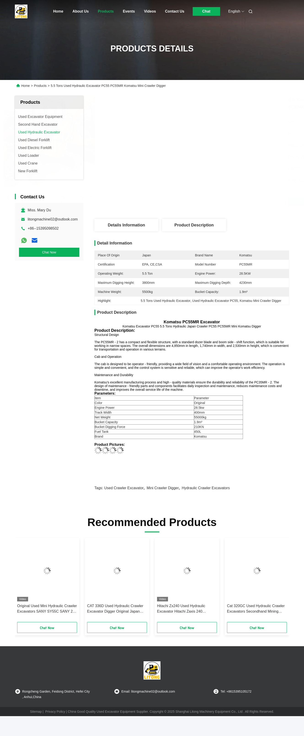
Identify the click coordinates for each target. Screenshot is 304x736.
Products (106, 11)
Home (58, 11)
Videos (150, 11)
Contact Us (174, 11)
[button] (25, 581)
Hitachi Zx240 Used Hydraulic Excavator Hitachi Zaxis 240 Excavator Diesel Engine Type (181, 609)
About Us (80, 11)
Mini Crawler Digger (163, 488)
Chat (206, 11)
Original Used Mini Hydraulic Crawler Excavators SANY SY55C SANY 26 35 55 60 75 (47, 609)
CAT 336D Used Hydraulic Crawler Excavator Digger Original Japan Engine (115, 609)
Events (129, 11)
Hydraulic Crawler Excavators (206, 488)
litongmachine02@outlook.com (53, 219)
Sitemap (36, 711)
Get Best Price (217, 202)
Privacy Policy (55, 711)
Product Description (194, 225)
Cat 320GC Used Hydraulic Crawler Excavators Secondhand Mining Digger (256, 609)
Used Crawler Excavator (124, 488)
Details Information (126, 225)
